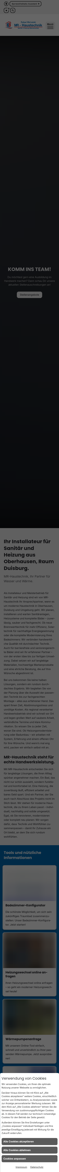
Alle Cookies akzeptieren (18, 1141)
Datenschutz (36, 1167)
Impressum (21, 1167)
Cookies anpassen (14, 1158)
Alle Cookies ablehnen (17, 1150)
